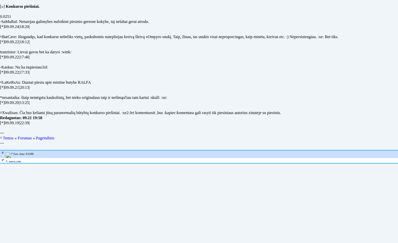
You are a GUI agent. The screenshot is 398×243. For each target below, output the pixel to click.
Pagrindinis (45, 138)
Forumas (25, 138)
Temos (8, 138)
